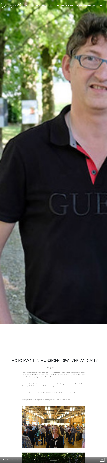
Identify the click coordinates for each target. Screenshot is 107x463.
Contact (87, 5)
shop (44, 5)
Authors (69, 5)
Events (52, 5)
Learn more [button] (53, 460)
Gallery (60, 5)
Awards (78, 5)
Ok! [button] (102, 460)
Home (38, 5)
